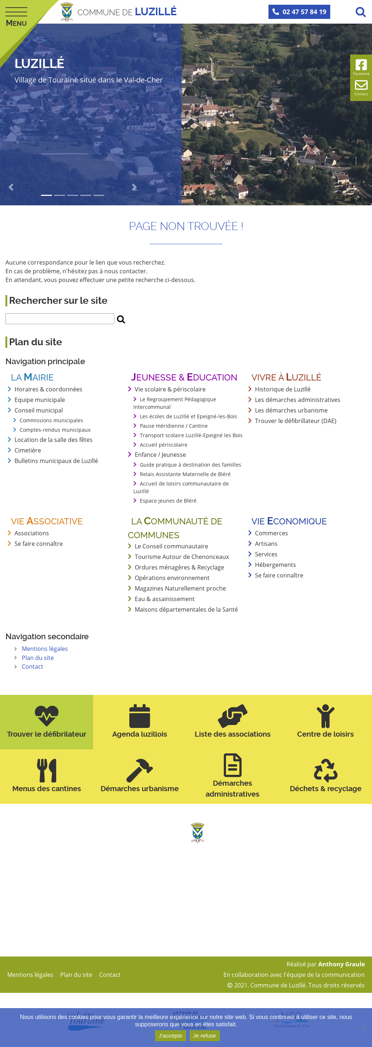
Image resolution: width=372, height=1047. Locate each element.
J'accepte (170, 1036)
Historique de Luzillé (283, 389)
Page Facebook (220, 945)
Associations (32, 533)
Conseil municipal (39, 410)
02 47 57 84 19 (299, 11)
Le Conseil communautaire (171, 546)
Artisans (266, 544)
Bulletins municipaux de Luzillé (56, 461)
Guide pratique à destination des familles (190, 464)
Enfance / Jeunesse (160, 455)
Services (266, 554)
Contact (32, 666)
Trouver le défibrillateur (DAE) (295, 421)
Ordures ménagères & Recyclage (179, 567)
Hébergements (275, 565)
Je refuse (206, 1036)
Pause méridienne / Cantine (174, 425)
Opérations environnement (172, 578)
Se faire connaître (279, 575)
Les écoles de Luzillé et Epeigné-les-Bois (188, 416)
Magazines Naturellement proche (180, 588)
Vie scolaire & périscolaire (170, 389)
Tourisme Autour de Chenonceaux (182, 557)
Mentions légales (45, 649)
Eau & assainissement (165, 599)
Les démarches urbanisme (291, 410)
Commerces (271, 533)
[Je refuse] (363, 1027)
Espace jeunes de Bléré (168, 500)
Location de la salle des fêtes (54, 440)
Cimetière (28, 450)
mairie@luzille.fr (222, 918)
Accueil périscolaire (163, 444)
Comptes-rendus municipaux (55, 429)
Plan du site (38, 657)
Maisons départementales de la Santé (186, 609)
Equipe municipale (40, 400)
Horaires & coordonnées (48, 389)
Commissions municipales (51, 420)
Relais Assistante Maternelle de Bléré (185, 474)
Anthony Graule (341, 964)
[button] (11, 187)
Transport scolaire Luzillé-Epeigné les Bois (191, 435)
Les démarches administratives (297, 400)
